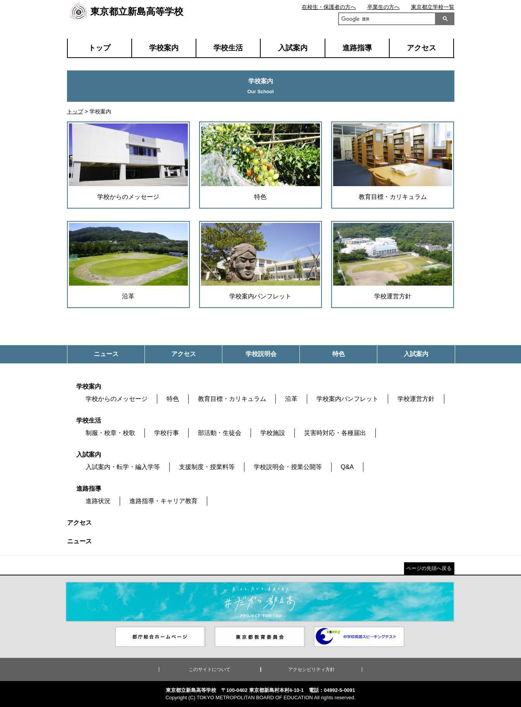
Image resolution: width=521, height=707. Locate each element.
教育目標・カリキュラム (232, 398)
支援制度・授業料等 (207, 467)
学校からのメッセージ (117, 398)
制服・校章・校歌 (110, 433)
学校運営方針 (416, 398)
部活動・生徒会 (219, 433)
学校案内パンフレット (347, 398)
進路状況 (98, 501)
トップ (99, 48)
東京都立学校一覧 (432, 7)
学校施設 (272, 433)
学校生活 (228, 48)
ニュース (79, 541)
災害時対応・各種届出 (335, 433)
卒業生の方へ (383, 7)
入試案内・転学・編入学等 (123, 467)
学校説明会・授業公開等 (288, 467)
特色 (173, 398)
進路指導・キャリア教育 (163, 501)
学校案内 (164, 48)
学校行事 (166, 433)
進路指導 (357, 48)
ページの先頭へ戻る (429, 568)
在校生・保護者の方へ (329, 7)
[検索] (385, 19)
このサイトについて (209, 669)
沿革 (291, 398)
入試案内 (293, 48)
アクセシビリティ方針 (311, 669)
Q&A (347, 467)
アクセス (421, 48)
